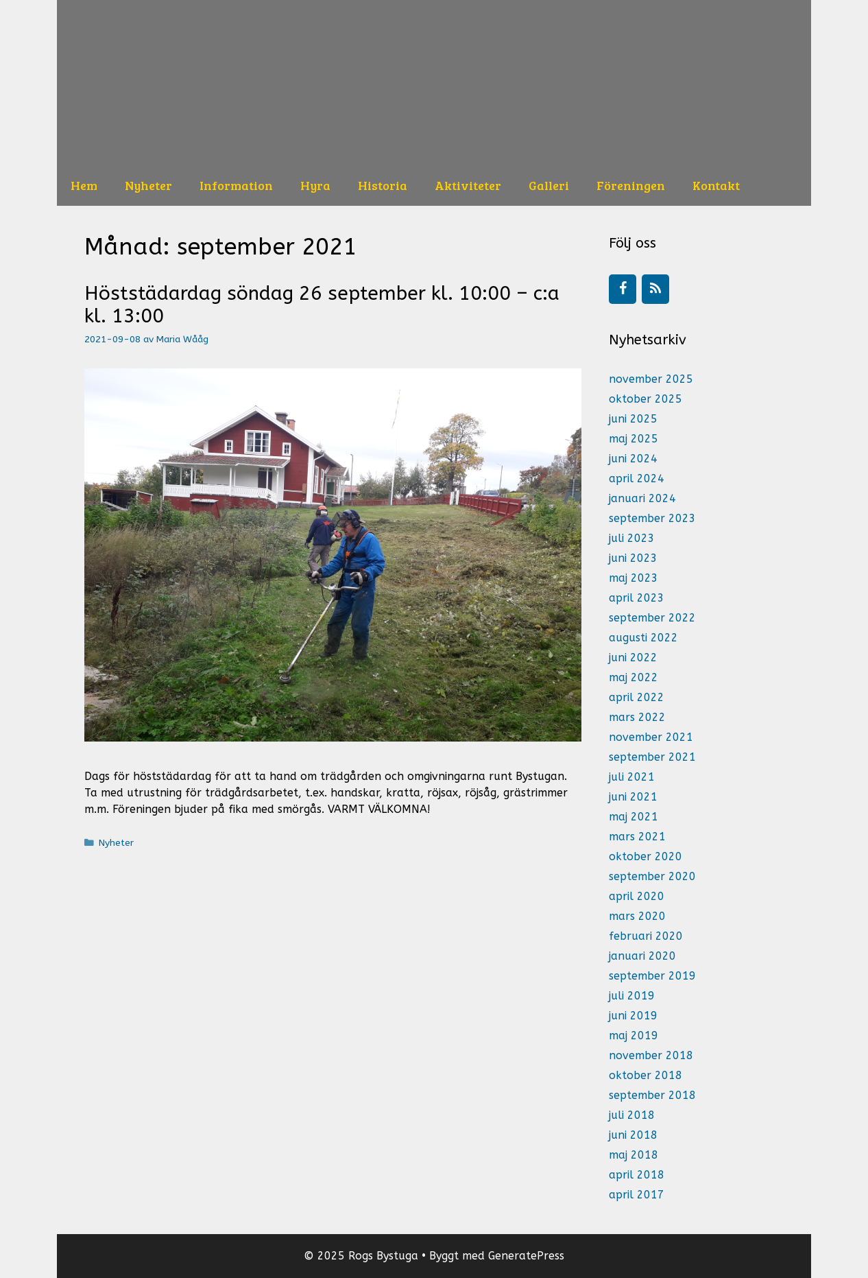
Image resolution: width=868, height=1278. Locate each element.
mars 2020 (637, 916)
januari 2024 (642, 498)
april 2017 (636, 1194)
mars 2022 (637, 717)
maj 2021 (633, 816)
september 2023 (652, 518)
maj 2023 (633, 577)
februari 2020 (646, 936)
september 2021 (652, 757)
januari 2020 (642, 955)
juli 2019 (632, 995)
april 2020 (636, 896)
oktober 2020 (645, 856)
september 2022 (652, 617)
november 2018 (651, 1055)
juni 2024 (633, 458)
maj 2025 (633, 438)
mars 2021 (637, 836)
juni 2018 (633, 1134)
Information (236, 185)
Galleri (549, 185)
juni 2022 (633, 657)
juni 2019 (633, 1015)
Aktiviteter (468, 185)
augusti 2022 (643, 637)
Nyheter (148, 185)
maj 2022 (633, 677)
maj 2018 (633, 1154)
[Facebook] (622, 289)
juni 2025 (633, 418)
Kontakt (716, 185)
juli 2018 (632, 1115)
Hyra (315, 185)
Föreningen (630, 185)
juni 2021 (633, 796)
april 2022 (636, 697)
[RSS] (655, 289)
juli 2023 (632, 538)
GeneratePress (526, 1255)
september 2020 (652, 876)
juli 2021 (632, 776)
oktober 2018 (645, 1075)
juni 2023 (633, 558)
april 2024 (636, 478)
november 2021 (651, 737)
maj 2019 (633, 1035)
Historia (382, 185)
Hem (84, 185)
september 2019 (652, 975)
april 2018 (636, 1174)
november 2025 (651, 379)
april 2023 (636, 597)
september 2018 (652, 1095)
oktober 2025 (645, 398)
